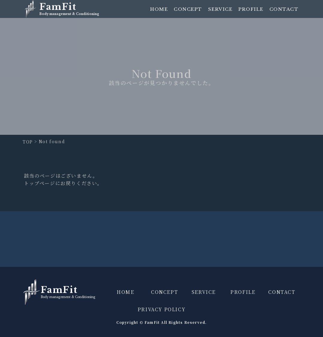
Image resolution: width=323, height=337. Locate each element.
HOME (159, 9)
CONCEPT (188, 9)
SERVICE (220, 9)
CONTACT (284, 9)
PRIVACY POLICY (161, 309)
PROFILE (250, 9)
